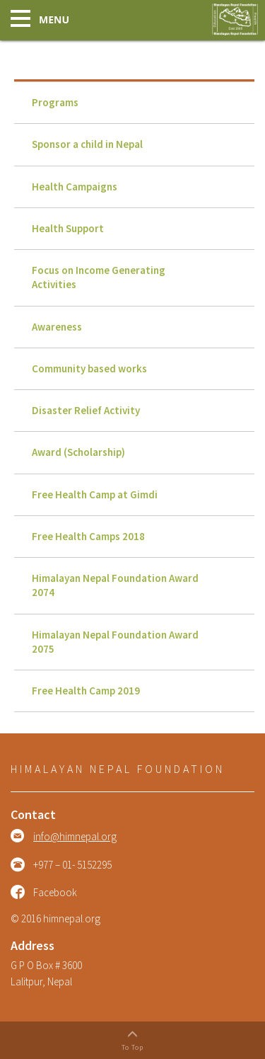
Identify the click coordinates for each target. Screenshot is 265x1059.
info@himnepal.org (75, 836)
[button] (20, 19)
